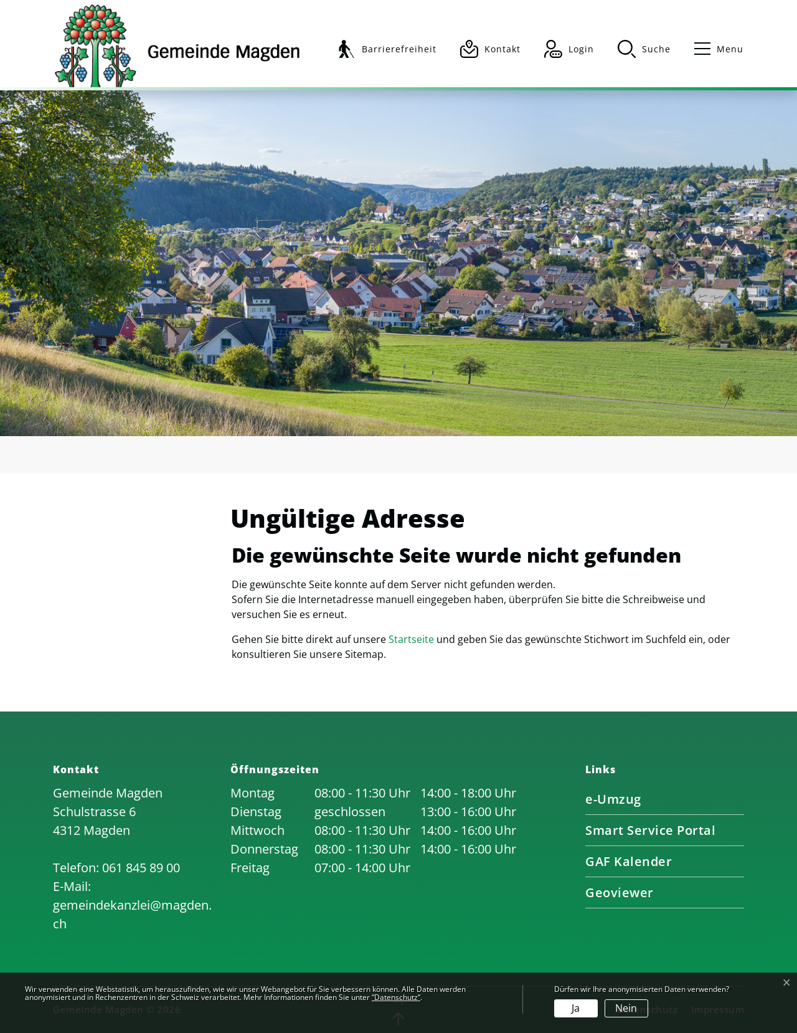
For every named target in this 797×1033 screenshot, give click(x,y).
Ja (576, 1008)
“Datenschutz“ (396, 997)
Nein (626, 1008)
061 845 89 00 (141, 867)
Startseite (411, 639)
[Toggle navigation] (713, 49)
